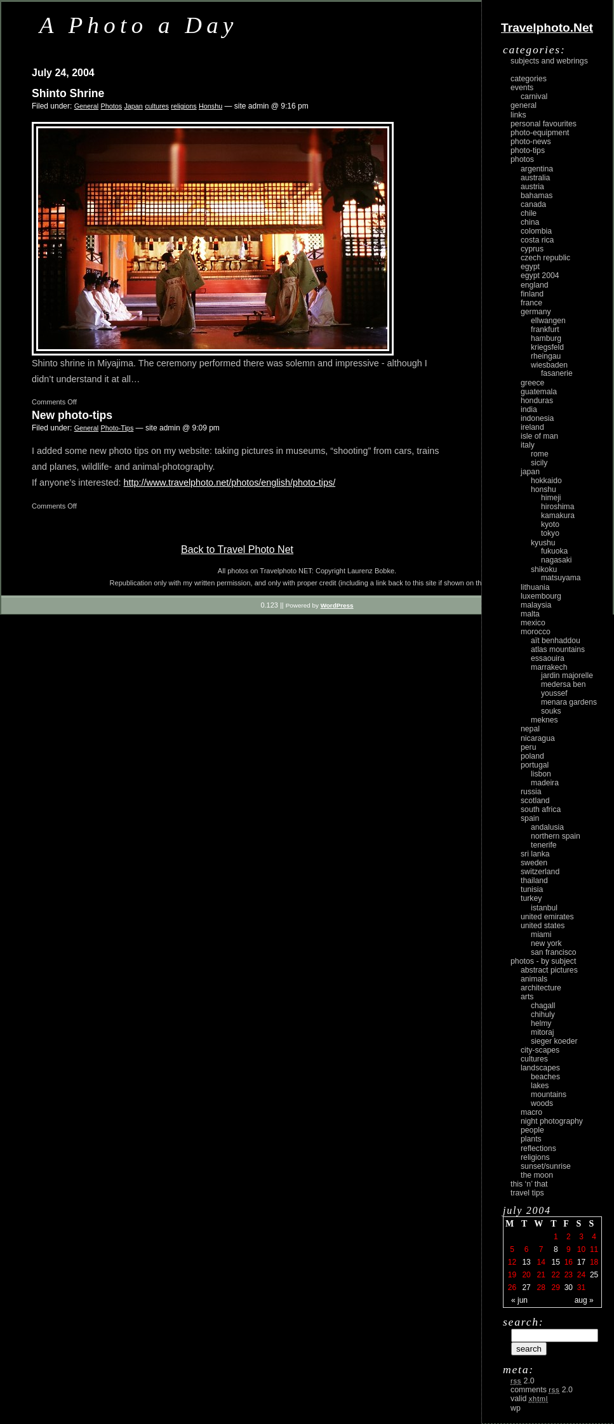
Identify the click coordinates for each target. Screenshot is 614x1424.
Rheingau (546, 356)
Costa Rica (537, 240)
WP (516, 1408)
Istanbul (544, 907)
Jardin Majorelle (567, 675)
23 (568, 1274)
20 (526, 1274)
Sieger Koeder (554, 1041)
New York (546, 943)
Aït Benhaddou (555, 640)
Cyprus (532, 248)
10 (581, 1249)
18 (594, 1262)
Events (522, 87)
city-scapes (540, 1050)
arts (527, 996)
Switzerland (540, 871)
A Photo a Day (138, 25)
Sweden (534, 862)
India (529, 409)
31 (581, 1287)
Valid (529, 1398)
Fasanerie (557, 373)
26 (512, 1287)
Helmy (541, 1023)
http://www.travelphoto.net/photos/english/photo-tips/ (230, 482)
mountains (548, 1094)
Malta (530, 613)
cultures (157, 106)
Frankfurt (545, 329)
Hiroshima (557, 506)
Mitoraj (542, 1032)
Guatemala (539, 391)
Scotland (535, 800)
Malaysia (536, 605)
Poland (532, 756)
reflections (538, 1148)
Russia (531, 791)
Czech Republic (545, 257)
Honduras (537, 400)
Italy (528, 445)
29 (556, 1287)
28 (541, 1287)
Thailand (534, 880)
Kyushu (543, 542)
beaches (545, 1076)
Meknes (544, 719)
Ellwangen (548, 320)
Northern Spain (555, 836)
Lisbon (541, 773)
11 (594, 1249)
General (86, 106)
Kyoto (550, 524)
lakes (540, 1085)
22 (556, 1274)
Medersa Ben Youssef (563, 689)
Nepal (530, 728)
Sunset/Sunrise (546, 1166)
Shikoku (544, 569)
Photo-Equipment (540, 132)
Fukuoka (554, 551)
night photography (552, 1121)
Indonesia (537, 418)
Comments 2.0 (542, 1389)
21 (541, 1274)
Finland (532, 293)
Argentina (537, 168)
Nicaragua (538, 738)
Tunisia (532, 889)
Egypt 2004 (540, 275)
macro (531, 1112)
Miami (541, 934)
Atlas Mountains (558, 649)
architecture (541, 987)
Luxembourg (541, 596)
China (530, 222)
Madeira (545, 782)
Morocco (536, 631)
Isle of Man (539, 436)
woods (542, 1103)
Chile (529, 213)
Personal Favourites (544, 123)
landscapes (540, 1067)
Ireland (532, 427)
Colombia (536, 231)
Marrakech (549, 667)
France (531, 302)
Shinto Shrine (68, 93)
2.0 (523, 1380)
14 (541, 1262)
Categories (529, 78)
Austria (532, 186)
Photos (111, 106)
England (535, 285)
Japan (133, 106)
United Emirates (547, 916)
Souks (551, 711)
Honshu (210, 106)
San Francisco (554, 952)
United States (542, 925)
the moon (537, 1175)
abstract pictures (549, 970)
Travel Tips (527, 1192)
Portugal (535, 765)
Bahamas (536, 195)
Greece (532, 382)
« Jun (519, 1300)
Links (518, 114)
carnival (534, 96)
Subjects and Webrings (549, 61)
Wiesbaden (549, 365)
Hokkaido (546, 480)
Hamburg (546, 338)
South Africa (541, 809)
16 (568, 1262)
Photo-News (531, 141)
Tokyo (550, 533)
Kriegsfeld (547, 347)
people (532, 1130)
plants (531, 1139)
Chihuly (543, 1014)
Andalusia (547, 827)
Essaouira (547, 658)
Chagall (543, 1005)
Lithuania (535, 587)
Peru (529, 747)
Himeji (551, 497)
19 (512, 1274)
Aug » (584, 1300)
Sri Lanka (535, 853)
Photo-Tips (116, 428)
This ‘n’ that (529, 1184)
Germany (536, 311)
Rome (540, 453)
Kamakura (558, 515)
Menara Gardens (569, 702)
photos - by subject (543, 961)
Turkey (531, 898)
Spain (530, 818)
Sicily (539, 462)
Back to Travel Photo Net (237, 549)
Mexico (533, 622)
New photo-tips (72, 415)
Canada (533, 204)
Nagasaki (556, 560)
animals (534, 979)
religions (183, 106)
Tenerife (544, 845)
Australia (535, 177)
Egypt (530, 266)
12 (512, 1262)
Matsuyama (560, 577)
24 (581, 1274)
